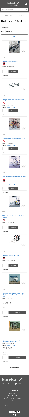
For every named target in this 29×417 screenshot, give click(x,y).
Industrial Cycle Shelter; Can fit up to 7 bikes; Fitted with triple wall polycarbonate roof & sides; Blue (14, 294)
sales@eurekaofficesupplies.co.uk (12, 405)
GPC (3, 289)
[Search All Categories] (14, 9)
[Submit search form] (26, 9)
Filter (14, 36)
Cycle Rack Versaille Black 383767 (10, 61)
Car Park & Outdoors (18, 15)
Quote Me (13, 71)
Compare (5, 75)
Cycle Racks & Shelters (11, 68)
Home (7, 15)
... (10, 15)
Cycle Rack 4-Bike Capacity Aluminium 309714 (13, 138)
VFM (3, 57)
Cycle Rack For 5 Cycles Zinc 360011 (11, 255)
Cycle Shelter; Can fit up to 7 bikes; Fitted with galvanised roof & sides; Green (13, 340)
